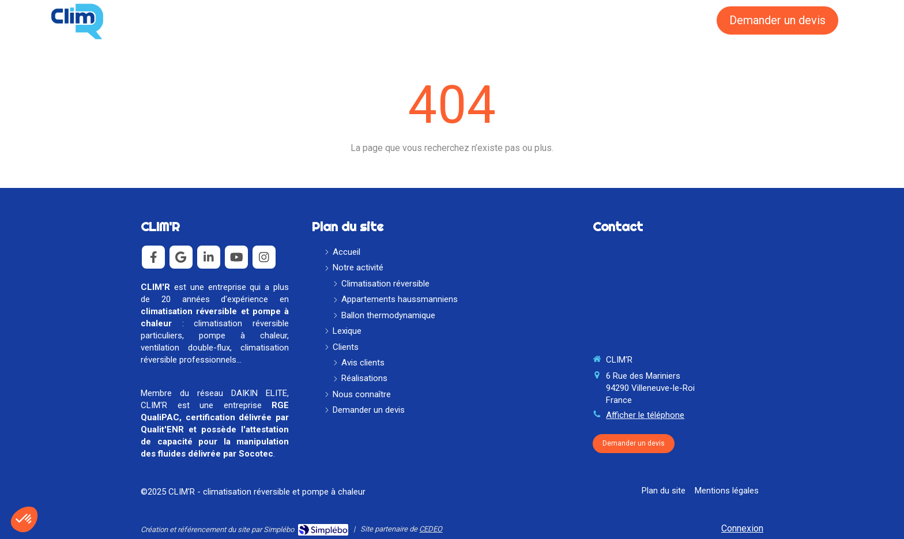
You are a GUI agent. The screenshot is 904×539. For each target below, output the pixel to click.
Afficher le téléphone (645, 415)
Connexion (742, 528)
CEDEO (430, 529)
